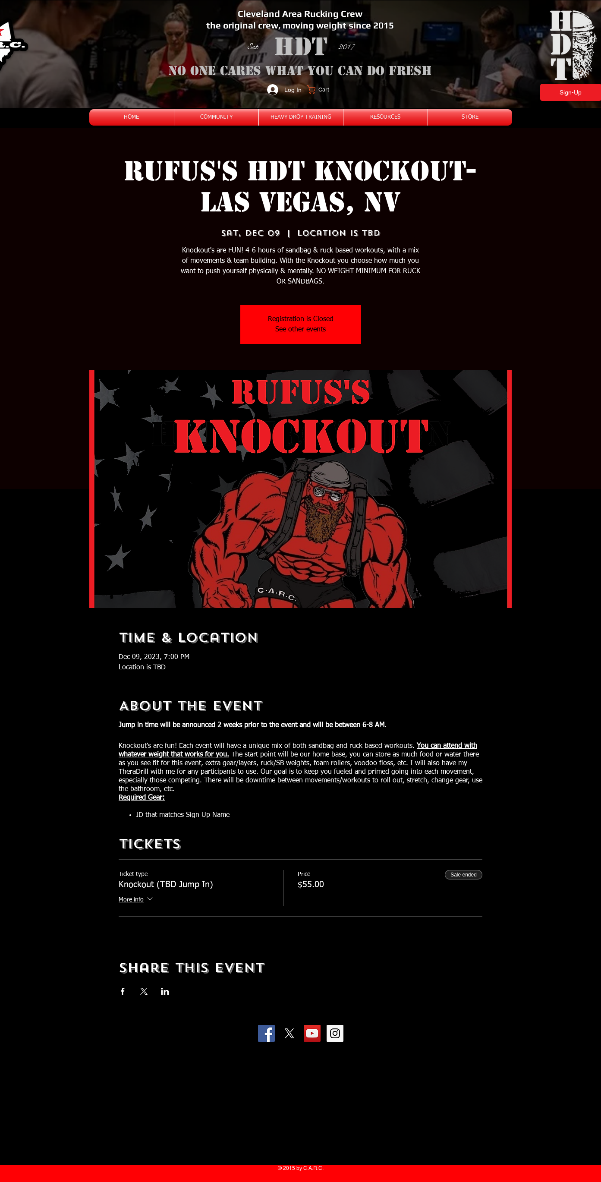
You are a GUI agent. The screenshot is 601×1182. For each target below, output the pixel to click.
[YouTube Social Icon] (312, 1033)
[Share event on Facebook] (123, 991)
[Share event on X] (144, 991)
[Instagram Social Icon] (335, 1033)
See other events (300, 329)
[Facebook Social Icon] (266, 1033)
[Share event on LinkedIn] (165, 991)
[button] (323, 89)
